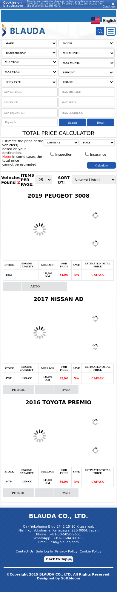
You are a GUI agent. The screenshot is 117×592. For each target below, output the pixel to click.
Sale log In (44, 551)
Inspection (61, 155)
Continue (109, 5)
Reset (100, 122)
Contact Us (25, 551)
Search (72, 122)
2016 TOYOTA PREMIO (58, 402)
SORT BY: (64, 179)
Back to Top (57, 559)
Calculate (101, 165)
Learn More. (53, 5)
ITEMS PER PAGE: (27, 180)
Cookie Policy (90, 551)
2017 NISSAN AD (58, 299)
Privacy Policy (66, 551)
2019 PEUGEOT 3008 (58, 196)
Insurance (95, 155)
